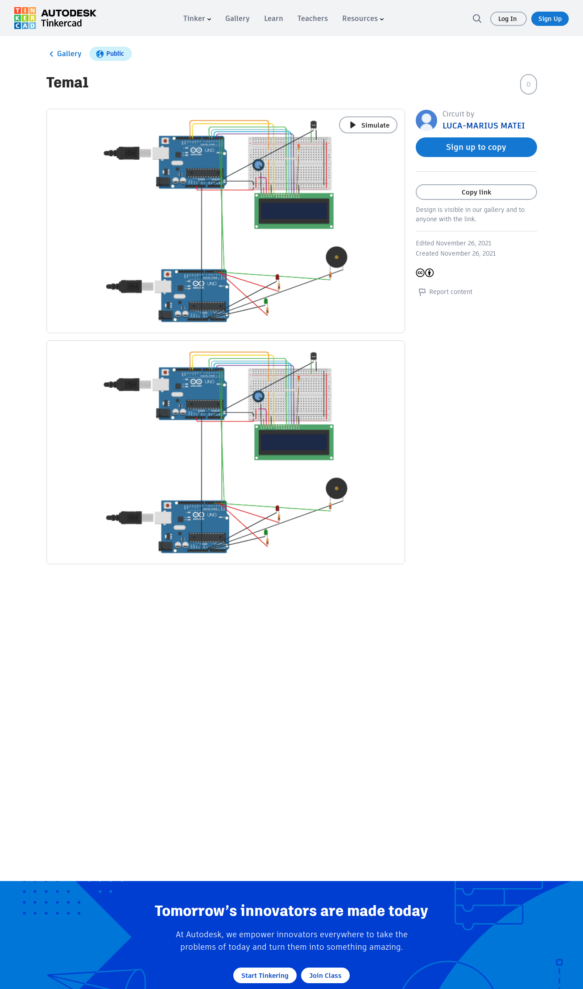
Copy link (476, 192)
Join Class (325, 975)
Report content (444, 291)
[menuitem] (197, 18)
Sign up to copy (476, 147)
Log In (508, 18)
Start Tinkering (265, 975)
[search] (477, 18)
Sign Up (550, 18)
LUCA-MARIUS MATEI (483, 125)
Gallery (64, 54)
